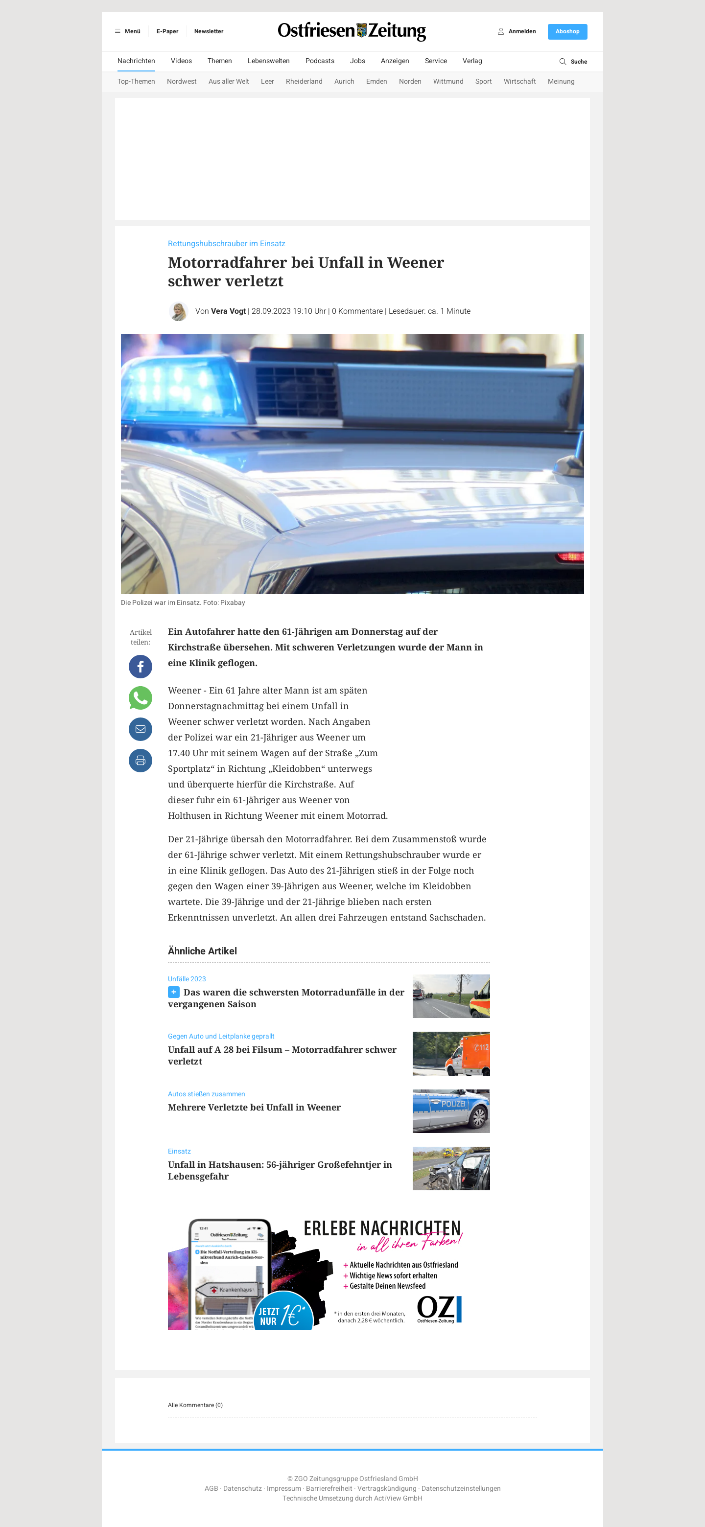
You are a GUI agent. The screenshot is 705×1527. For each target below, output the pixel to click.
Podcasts (320, 61)
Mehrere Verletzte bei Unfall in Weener (254, 1107)
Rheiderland (304, 81)
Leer (267, 81)
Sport (483, 81)
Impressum (284, 1488)
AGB (211, 1488)
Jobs (357, 61)
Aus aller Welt (229, 81)
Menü (126, 31)
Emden (376, 81)
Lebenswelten (269, 61)
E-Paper (167, 31)
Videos (181, 61)
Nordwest (182, 81)
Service (436, 61)
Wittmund (448, 81)
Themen (220, 61)
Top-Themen (136, 81)
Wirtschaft (520, 81)
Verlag (472, 61)
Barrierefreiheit (329, 1488)
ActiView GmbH (398, 1498)
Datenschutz (242, 1488)
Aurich (344, 81)
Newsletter (208, 31)
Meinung (561, 81)
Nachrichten (136, 61)
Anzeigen (395, 61)
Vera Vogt (228, 311)
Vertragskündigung (387, 1488)
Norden (410, 81)
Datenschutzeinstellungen (461, 1488)
